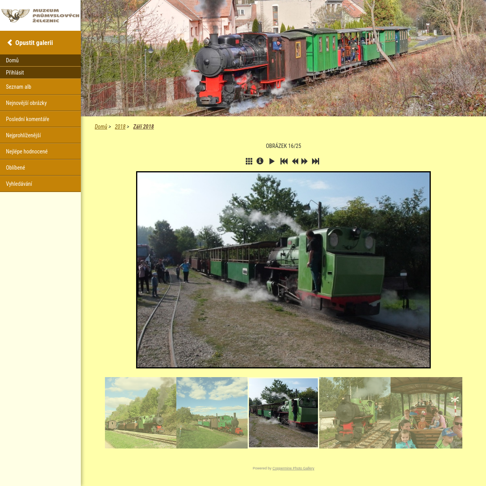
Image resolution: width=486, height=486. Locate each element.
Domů (101, 126)
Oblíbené (15, 167)
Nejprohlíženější (23, 135)
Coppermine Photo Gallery (293, 468)
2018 (120, 126)
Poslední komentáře (27, 119)
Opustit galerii (34, 43)
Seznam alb (18, 87)
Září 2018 (143, 126)
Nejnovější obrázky (26, 103)
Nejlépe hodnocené (27, 151)
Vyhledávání (19, 184)
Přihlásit (15, 72)
